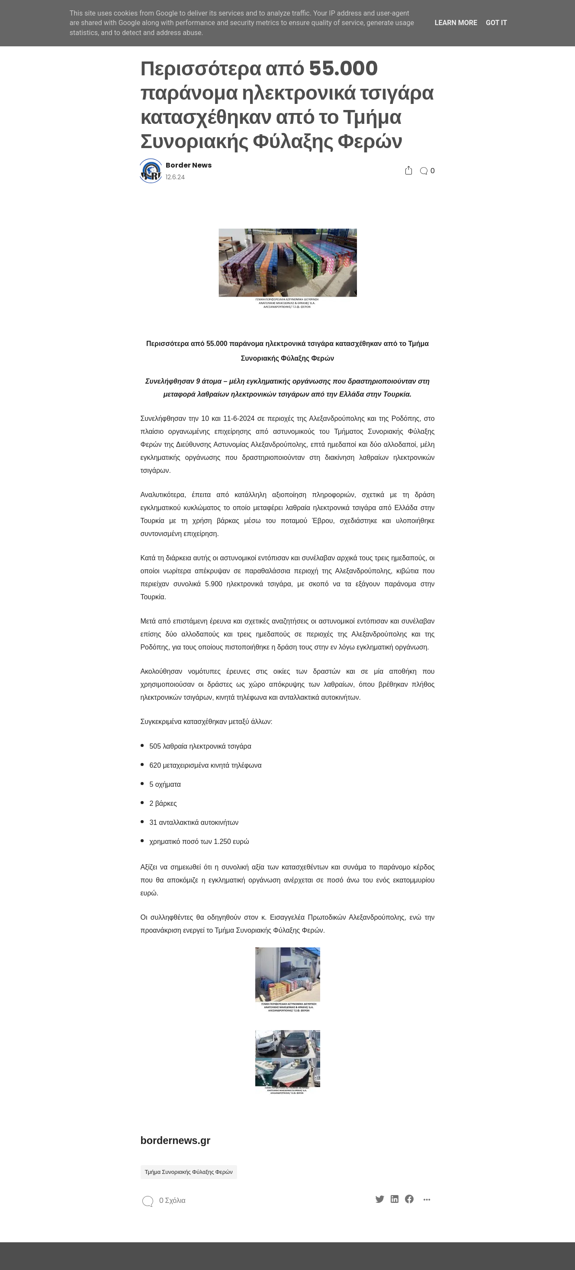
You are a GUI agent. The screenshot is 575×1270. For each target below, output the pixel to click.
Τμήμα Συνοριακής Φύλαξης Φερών (189, 1172)
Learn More (456, 23)
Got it (496, 23)
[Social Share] (408, 170)
